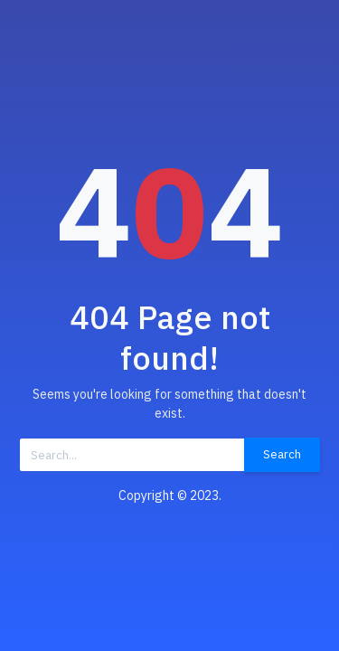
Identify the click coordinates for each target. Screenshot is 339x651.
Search (282, 454)
